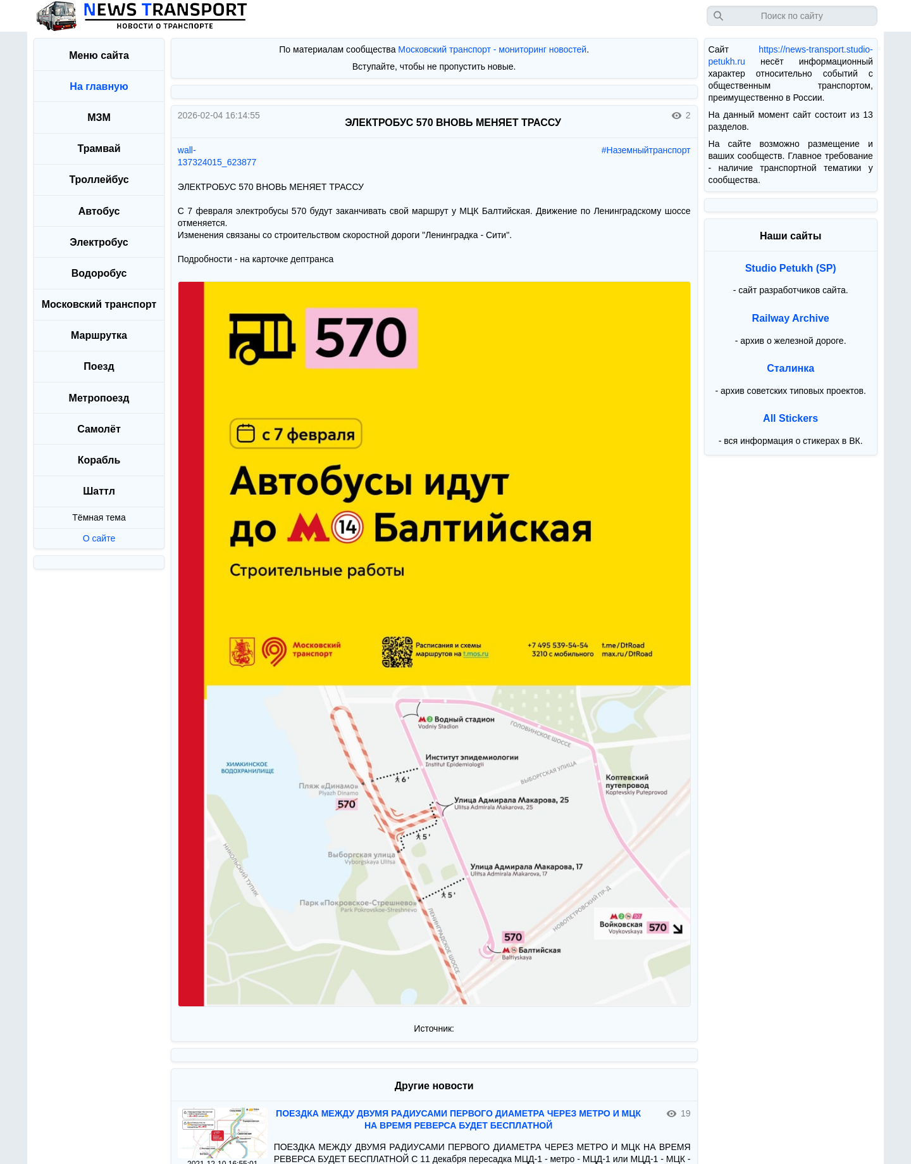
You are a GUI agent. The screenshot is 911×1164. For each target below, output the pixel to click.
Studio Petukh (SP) (790, 268)
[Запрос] (792, 16)
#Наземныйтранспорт (646, 150)
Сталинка (790, 368)
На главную (99, 86)
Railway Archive (790, 318)
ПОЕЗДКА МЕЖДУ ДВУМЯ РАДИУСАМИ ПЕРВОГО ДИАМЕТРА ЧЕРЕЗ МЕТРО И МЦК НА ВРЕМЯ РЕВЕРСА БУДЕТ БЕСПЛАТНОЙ (458, 1119)
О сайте (99, 538)
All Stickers (790, 418)
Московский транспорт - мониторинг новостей (492, 49)
